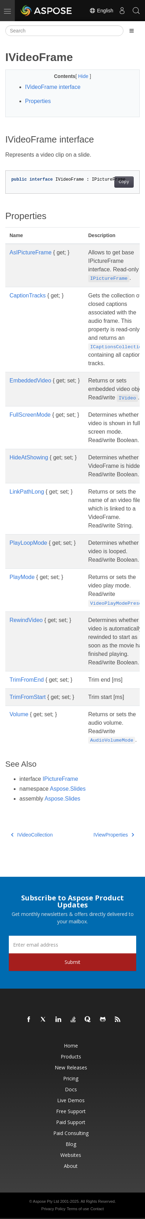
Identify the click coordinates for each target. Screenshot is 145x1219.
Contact (97, 1209)
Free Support (71, 1111)
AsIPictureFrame (31, 252)
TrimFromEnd (27, 680)
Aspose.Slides (67, 789)
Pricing (70, 1078)
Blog (71, 1144)
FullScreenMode (30, 415)
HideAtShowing (29, 457)
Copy (124, 182)
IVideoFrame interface (52, 87)
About (71, 1166)
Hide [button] (84, 76)
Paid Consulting (71, 1133)
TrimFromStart (28, 697)
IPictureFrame (60, 779)
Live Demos (71, 1100)
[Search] (64, 30)
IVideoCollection (32, 835)
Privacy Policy (53, 1209)
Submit (72, 962)
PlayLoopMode (28, 543)
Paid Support (70, 1122)
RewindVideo (26, 620)
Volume (19, 714)
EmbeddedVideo (30, 381)
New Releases (71, 1067)
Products (71, 1056)
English (101, 10)
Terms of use (78, 1209)
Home (71, 1045)
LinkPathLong (27, 492)
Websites (70, 1155)
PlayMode (22, 577)
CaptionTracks (28, 295)
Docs (71, 1089)
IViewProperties (113, 835)
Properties (38, 101)
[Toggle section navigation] (131, 31)
